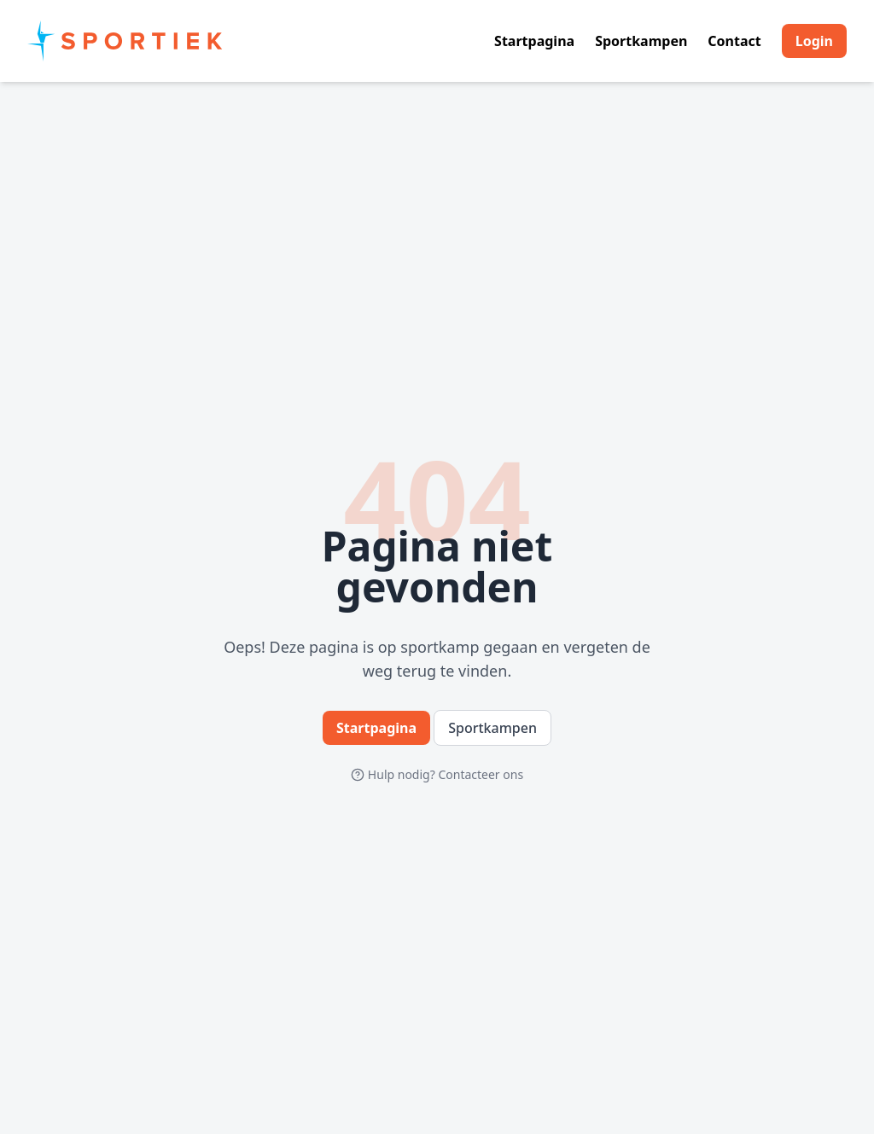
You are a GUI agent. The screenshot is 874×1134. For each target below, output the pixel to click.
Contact (734, 41)
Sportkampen (641, 41)
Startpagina (534, 41)
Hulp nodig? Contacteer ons (437, 774)
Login (814, 41)
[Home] (125, 40)
